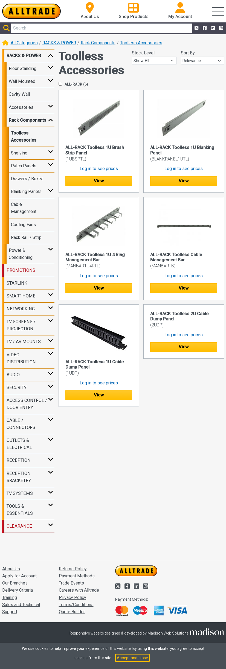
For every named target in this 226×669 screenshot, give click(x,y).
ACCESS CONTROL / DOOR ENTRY (27, 404)
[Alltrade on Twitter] (195, 28)
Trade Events (71, 583)
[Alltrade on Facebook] (204, 28)
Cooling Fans (23, 224)
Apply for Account (19, 576)
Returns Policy (73, 568)
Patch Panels (23, 165)
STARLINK (17, 283)
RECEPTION (19, 460)
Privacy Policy (72, 597)
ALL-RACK (73, 84)
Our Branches (15, 583)
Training (9, 597)
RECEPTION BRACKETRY (19, 477)
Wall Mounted (22, 81)
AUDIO (13, 374)
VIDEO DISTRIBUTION (21, 358)
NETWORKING (21, 308)
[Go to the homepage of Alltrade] (31, 11)
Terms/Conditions (76, 604)
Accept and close (132, 658)
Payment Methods (77, 576)
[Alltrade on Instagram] (220, 28)
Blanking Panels (26, 191)
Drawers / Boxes (27, 178)
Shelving (19, 153)
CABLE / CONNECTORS (21, 424)
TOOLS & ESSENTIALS (20, 510)
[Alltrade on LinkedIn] (212, 28)
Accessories (21, 107)
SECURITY (17, 387)
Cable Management (23, 208)
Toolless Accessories (141, 42)
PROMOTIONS (21, 270)
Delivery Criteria (17, 590)
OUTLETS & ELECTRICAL (19, 444)
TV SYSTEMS (20, 493)
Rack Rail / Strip (26, 237)
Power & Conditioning (21, 254)
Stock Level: (143, 52)
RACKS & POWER (59, 42)
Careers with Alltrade (79, 590)
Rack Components (98, 42)
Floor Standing (22, 68)
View (99, 180)
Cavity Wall (19, 94)
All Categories (24, 42)
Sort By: (188, 52)
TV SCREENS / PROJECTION (21, 325)
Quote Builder (72, 611)
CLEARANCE (19, 526)
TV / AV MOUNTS (24, 341)
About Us (11, 568)
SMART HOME (21, 296)
